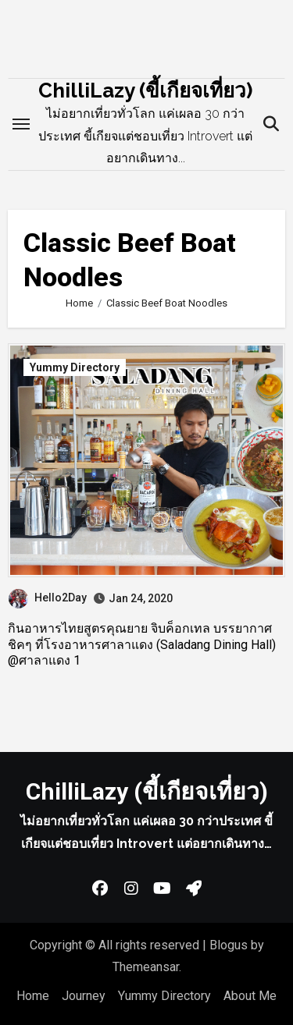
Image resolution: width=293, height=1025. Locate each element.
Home (32, 995)
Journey (83, 995)
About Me (250, 995)
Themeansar (146, 966)
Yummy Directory (75, 367)
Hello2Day (48, 597)
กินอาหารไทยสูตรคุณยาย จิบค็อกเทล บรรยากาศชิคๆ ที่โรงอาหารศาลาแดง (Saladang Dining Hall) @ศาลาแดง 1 (142, 645)
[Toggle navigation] (21, 124)
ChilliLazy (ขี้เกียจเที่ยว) (145, 90)
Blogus (228, 945)
